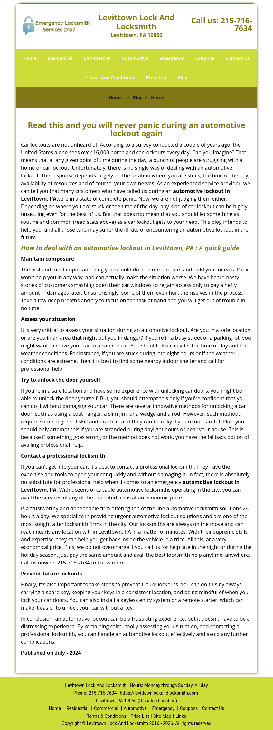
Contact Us (237, 58)
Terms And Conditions (110, 77)
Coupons (204, 58)
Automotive (135, 58)
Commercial (97, 58)
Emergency (171, 58)
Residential (60, 58)
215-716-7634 (236, 24)
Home (29, 58)
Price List (156, 77)
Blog (182, 77)
